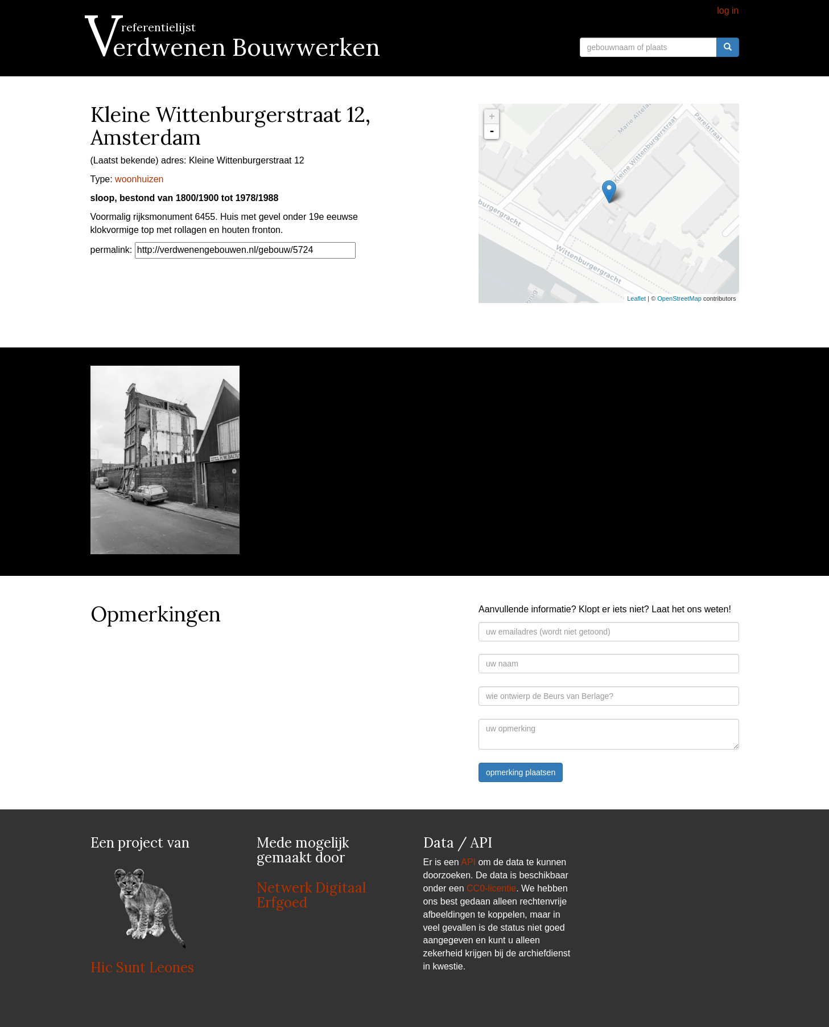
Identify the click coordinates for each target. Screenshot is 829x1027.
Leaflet (636, 298)
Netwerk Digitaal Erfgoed (311, 895)
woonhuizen (139, 179)
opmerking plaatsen (520, 772)
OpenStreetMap (679, 298)
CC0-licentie (491, 888)
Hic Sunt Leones (142, 967)
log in (728, 10)
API (468, 862)
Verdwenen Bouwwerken (235, 47)
